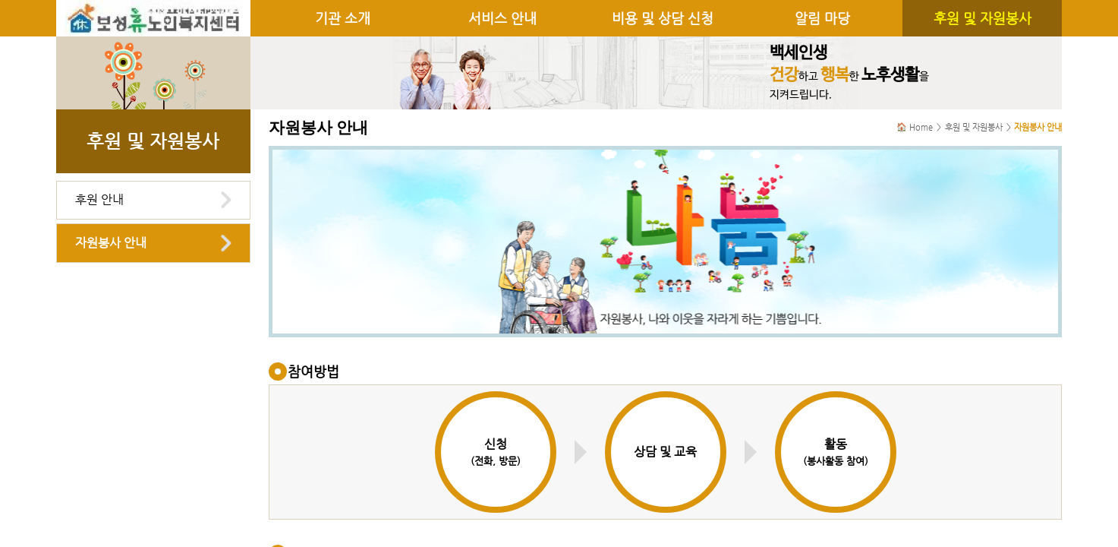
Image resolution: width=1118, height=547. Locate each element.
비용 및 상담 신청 (662, 18)
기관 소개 (342, 18)
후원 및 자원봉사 (982, 18)
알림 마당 (822, 18)
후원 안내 (99, 199)
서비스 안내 (502, 18)
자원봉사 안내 (110, 243)
